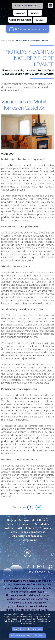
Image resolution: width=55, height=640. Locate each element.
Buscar (39, 19)
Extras (10, 524)
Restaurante (24, 524)
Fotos (13, 531)
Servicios (45, 527)
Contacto (31, 527)
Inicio (3, 40)
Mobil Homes (40, 520)
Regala (11, 520)
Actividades (42, 524)
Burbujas (23, 520)
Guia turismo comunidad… (28, 535)
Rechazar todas (35, 629)
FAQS (20, 527)
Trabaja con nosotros (32, 531)
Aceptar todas (19, 629)
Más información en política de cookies (27, 635)
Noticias (10, 40)
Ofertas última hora (27, 5)
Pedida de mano (27, 539)
